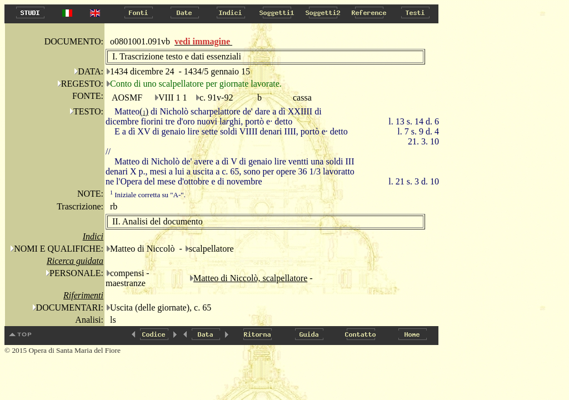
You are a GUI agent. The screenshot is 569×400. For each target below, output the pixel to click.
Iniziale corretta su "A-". (148, 195)
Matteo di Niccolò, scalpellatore (250, 278)
